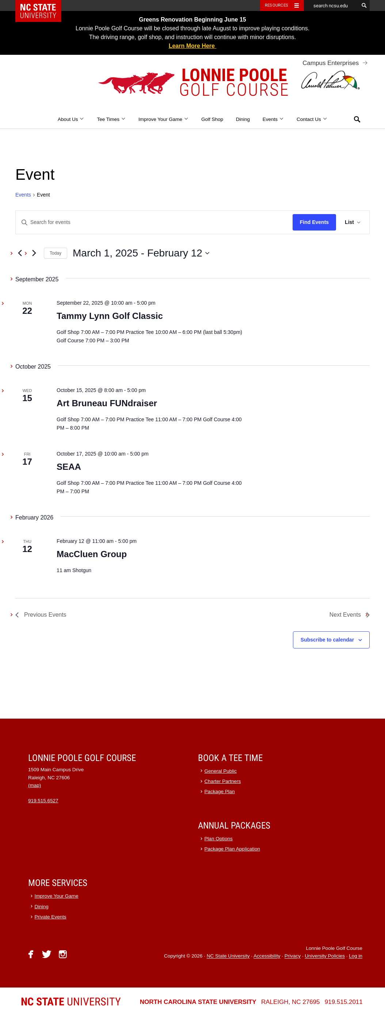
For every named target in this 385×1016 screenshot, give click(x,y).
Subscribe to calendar (327, 640)
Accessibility (267, 956)
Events (273, 119)
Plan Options (219, 838)
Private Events (50, 917)
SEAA (69, 467)
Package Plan (220, 791)
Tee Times (111, 119)
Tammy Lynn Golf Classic (110, 316)
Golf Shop (212, 119)
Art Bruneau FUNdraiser (107, 403)
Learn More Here (193, 46)
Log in (355, 956)
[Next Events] (34, 253)
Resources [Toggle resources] (276, 5)
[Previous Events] (19, 253)
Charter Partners (223, 781)
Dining (243, 119)
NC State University (228, 956)
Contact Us (312, 119)
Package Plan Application (232, 849)
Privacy (293, 956)
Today (55, 253)
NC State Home (43, 5)
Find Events (314, 222)
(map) (34, 785)
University (71, 1001)
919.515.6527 (43, 800)
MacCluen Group (92, 554)
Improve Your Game (163, 119)
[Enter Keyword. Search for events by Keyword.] (154, 222)
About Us (71, 119)
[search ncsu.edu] (331, 5)
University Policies (325, 956)
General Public (221, 771)
